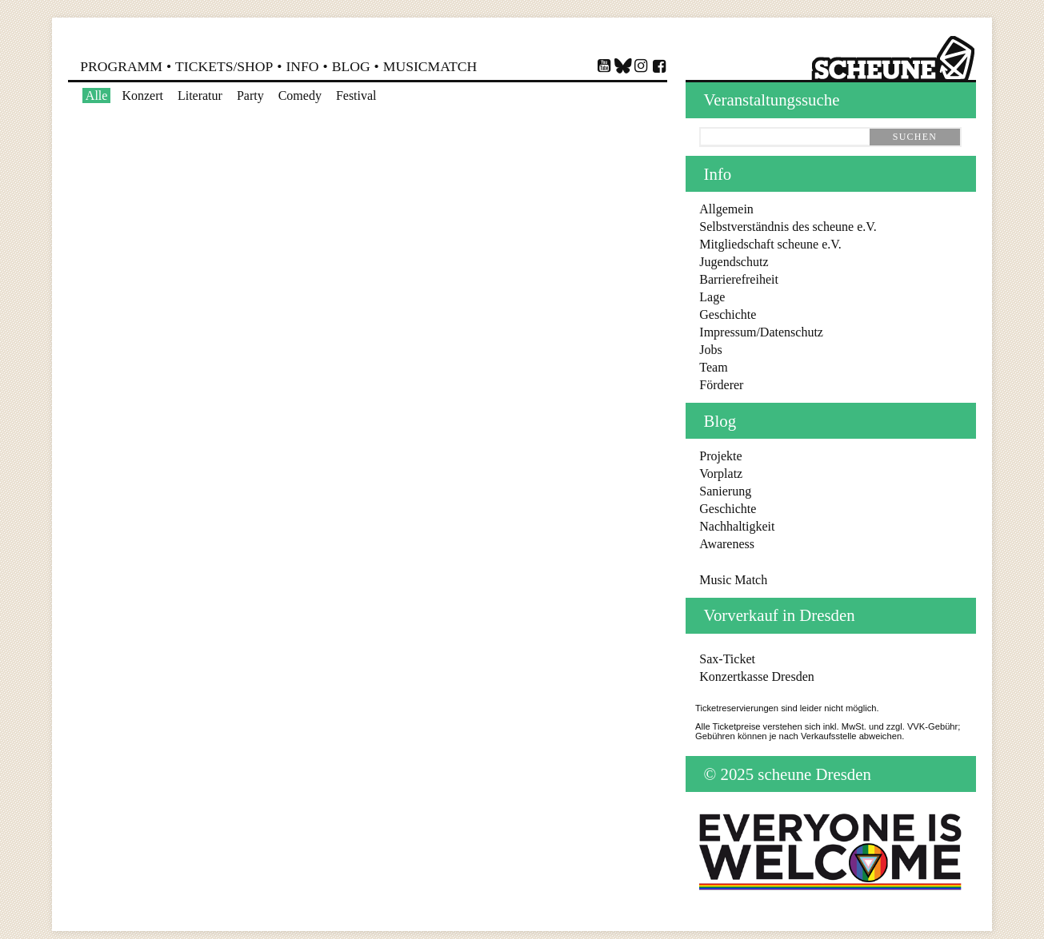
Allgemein (726, 209)
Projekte (720, 456)
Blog (351, 66)
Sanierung (725, 491)
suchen (915, 136)
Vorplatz (720, 473)
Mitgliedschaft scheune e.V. (770, 244)
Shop (224, 66)
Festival (356, 95)
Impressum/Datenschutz (761, 332)
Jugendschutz (733, 262)
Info (302, 66)
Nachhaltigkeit (736, 526)
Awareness (726, 544)
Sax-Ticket (727, 659)
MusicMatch (430, 66)
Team (713, 367)
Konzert (142, 95)
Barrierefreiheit (738, 279)
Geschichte (727, 314)
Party (250, 95)
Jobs (710, 349)
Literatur (200, 95)
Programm (121, 66)
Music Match (733, 580)
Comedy (300, 95)
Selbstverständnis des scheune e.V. (787, 226)
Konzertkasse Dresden (756, 676)
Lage (712, 297)
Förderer (721, 385)
